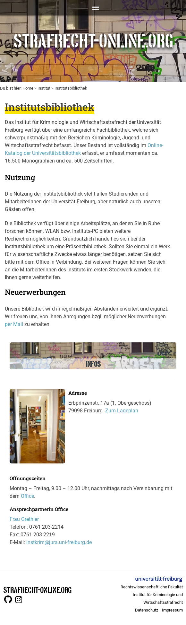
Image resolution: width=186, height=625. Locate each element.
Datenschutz (146, 610)
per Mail (14, 324)
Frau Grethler (24, 519)
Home (27, 88)
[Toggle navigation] (93, 8)
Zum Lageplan (121, 411)
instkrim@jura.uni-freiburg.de (59, 542)
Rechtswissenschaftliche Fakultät (152, 587)
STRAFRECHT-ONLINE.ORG (37, 589)
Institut (44, 88)
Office (27, 496)
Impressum (172, 610)
